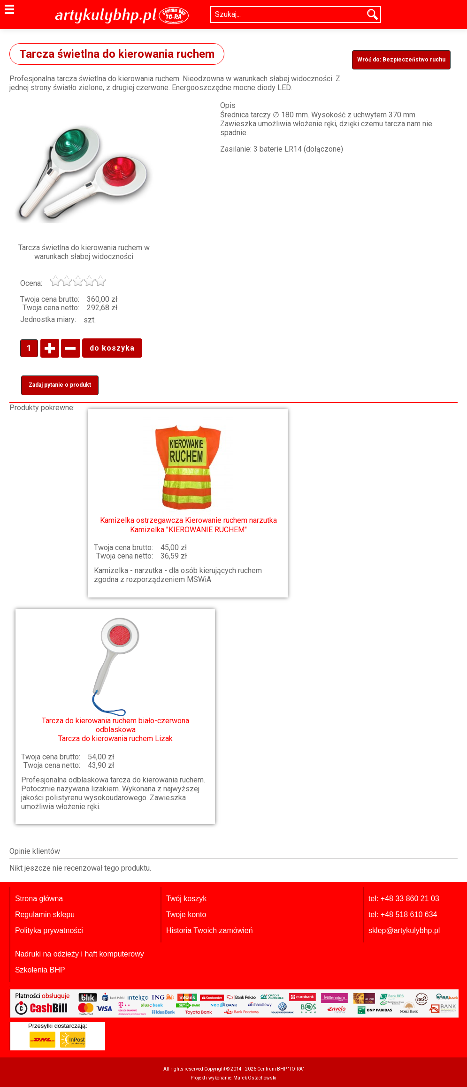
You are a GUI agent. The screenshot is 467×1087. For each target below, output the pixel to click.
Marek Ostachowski (254, 1077)
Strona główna (39, 899)
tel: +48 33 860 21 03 (403, 899)
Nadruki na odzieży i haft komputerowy (79, 954)
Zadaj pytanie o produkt (60, 385)
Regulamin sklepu (45, 915)
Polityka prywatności (49, 930)
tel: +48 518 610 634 (402, 915)
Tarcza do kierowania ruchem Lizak (115, 680)
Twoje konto (186, 915)
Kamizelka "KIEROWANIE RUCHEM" (188, 475)
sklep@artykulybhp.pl (404, 930)
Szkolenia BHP (40, 970)
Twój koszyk (186, 899)
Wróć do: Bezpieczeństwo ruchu (401, 59)
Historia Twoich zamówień (209, 930)
